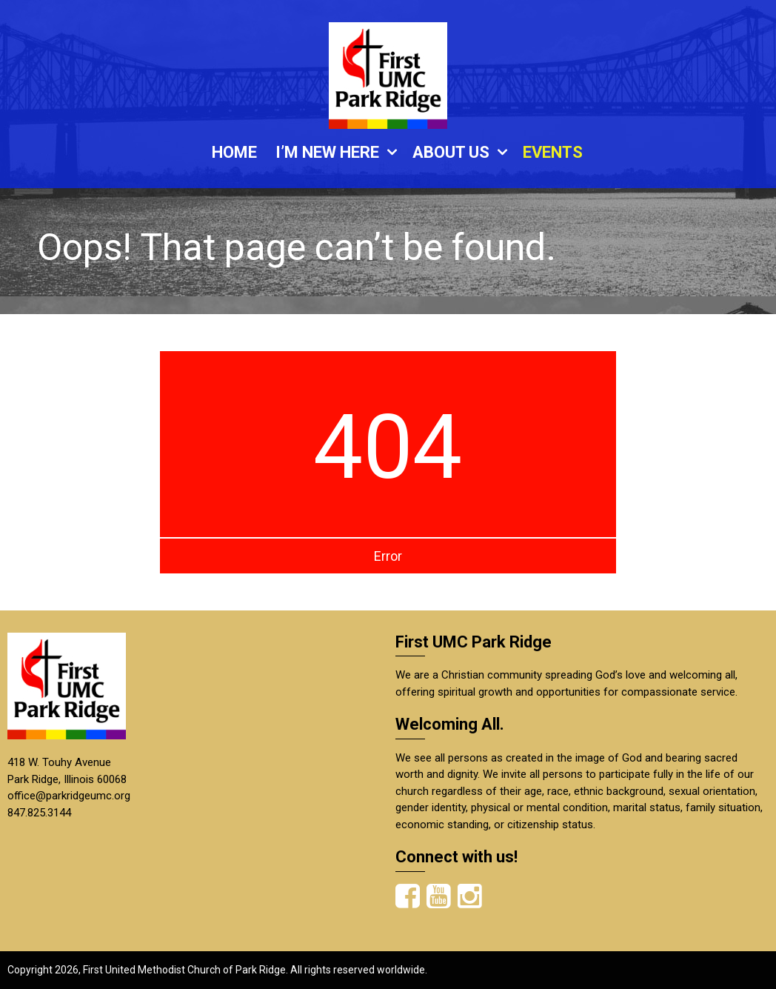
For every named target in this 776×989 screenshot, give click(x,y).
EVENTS (553, 152)
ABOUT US (450, 152)
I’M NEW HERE (327, 152)
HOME (234, 152)
